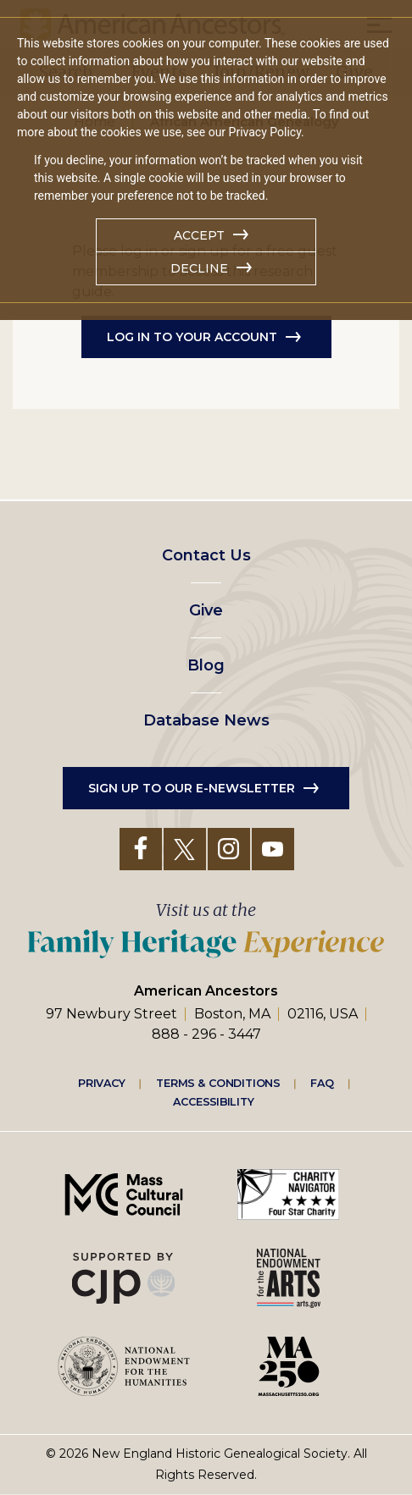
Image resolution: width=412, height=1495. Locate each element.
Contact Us (206, 555)
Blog (206, 665)
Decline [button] (199, 268)
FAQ (322, 1083)
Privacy (101, 1083)
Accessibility (213, 1101)
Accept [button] (199, 235)
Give (206, 610)
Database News (206, 720)
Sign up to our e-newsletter (191, 788)
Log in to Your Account (192, 337)
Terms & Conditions (218, 1083)
